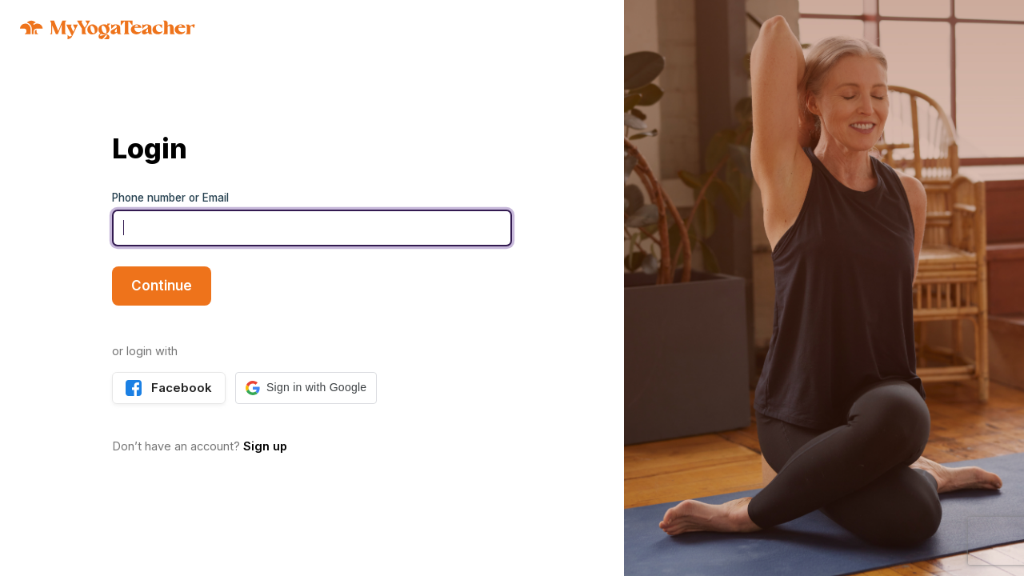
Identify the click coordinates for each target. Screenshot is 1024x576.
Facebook (169, 388)
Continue (161, 286)
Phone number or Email (170, 197)
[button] (306, 388)
